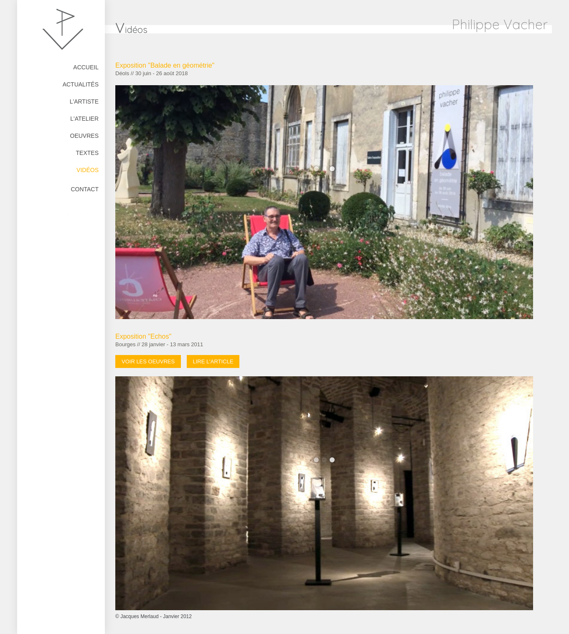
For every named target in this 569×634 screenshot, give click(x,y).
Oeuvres (84, 135)
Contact (85, 189)
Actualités (81, 84)
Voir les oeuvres (148, 361)
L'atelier (84, 118)
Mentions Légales (79, 207)
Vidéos (87, 170)
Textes (87, 153)
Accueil (86, 67)
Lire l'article (213, 361)
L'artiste (84, 101)
